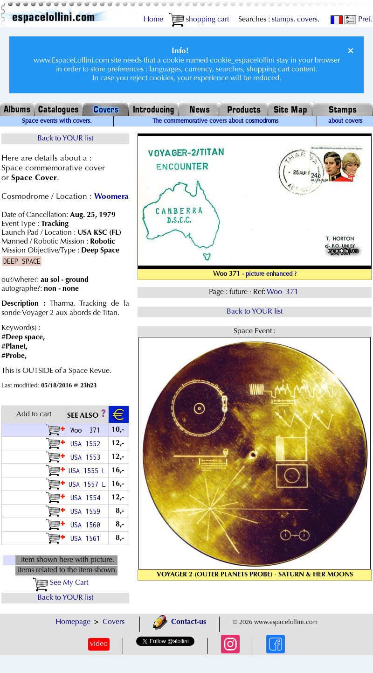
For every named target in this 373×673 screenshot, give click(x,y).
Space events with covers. (57, 121)
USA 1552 (87, 444)
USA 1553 (87, 457)
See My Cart (60, 583)
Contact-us (179, 622)
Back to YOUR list (65, 138)
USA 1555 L (87, 471)
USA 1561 (87, 538)
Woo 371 (283, 292)
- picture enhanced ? (269, 274)
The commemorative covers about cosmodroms (215, 121)
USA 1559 (87, 511)
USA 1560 (87, 525)
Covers (113, 622)
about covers (345, 121)
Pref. (358, 19)
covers (307, 19)
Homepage (72, 622)
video (99, 644)
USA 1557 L (87, 484)
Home (153, 19)
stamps (282, 19)
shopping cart (199, 19)
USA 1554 (87, 498)
